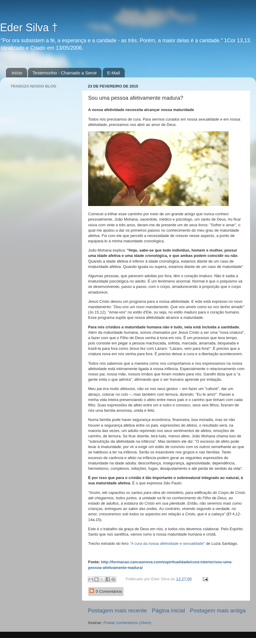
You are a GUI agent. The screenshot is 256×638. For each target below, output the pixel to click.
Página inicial (168, 610)
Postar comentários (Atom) (128, 622)
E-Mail (113, 72)
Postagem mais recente (117, 610)
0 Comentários (106, 591)
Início (17, 72)
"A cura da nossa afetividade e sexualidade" (167, 543)
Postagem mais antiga (218, 610)
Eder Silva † (29, 27)
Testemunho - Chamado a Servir (64, 72)
